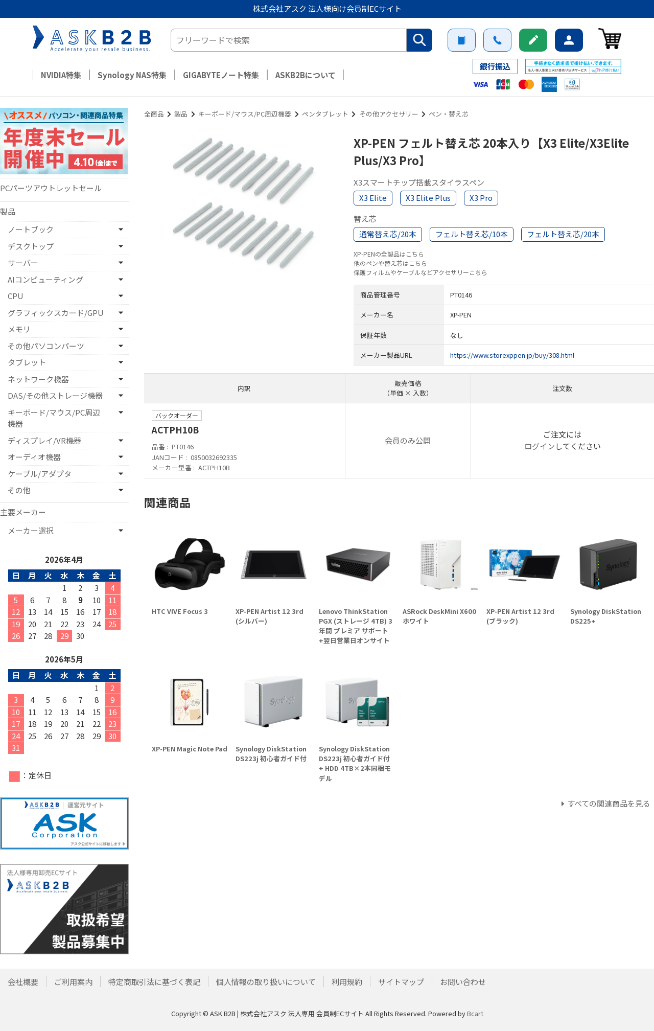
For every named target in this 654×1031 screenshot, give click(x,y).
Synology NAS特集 (132, 75)
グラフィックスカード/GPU (56, 312)
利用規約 (347, 981)
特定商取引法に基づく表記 (154, 981)
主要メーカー (23, 512)
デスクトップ (31, 246)
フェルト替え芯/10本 (471, 233)
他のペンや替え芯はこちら (390, 263)
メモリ (19, 329)
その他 (19, 490)
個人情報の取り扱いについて (266, 981)
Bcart (475, 1013)
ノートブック (31, 229)
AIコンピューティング (45, 279)
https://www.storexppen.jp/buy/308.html (512, 355)
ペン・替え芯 (449, 114)
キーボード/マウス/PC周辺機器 (244, 114)
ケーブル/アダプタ (40, 473)
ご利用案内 (461, 40)
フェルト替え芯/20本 (563, 233)
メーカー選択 (31, 530)
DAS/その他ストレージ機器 (55, 395)
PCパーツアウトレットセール (51, 187)
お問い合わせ (497, 40)
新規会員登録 (533, 40)
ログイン (569, 40)
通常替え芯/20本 (387, 233)
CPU (16, 295)
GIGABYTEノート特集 (221, 75)
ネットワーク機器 (38, 379)
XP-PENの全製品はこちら (389, 253)
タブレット (27, 362)
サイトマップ (401, 981)
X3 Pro (481, 197)
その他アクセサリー (388, 114)
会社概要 (23, 981)
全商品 (154, 114)
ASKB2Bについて (305, 75)
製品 (181, 114)
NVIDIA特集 (61, 75)
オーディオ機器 (34, 456)
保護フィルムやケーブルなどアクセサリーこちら (420, 272)
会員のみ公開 (408, 440)
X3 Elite (373, 197)
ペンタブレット (325, 114)
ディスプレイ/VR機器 (44, 440)
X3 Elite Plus (428, 197)
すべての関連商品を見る (608, 803)
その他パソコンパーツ (46, 345)
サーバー (23, 262)
